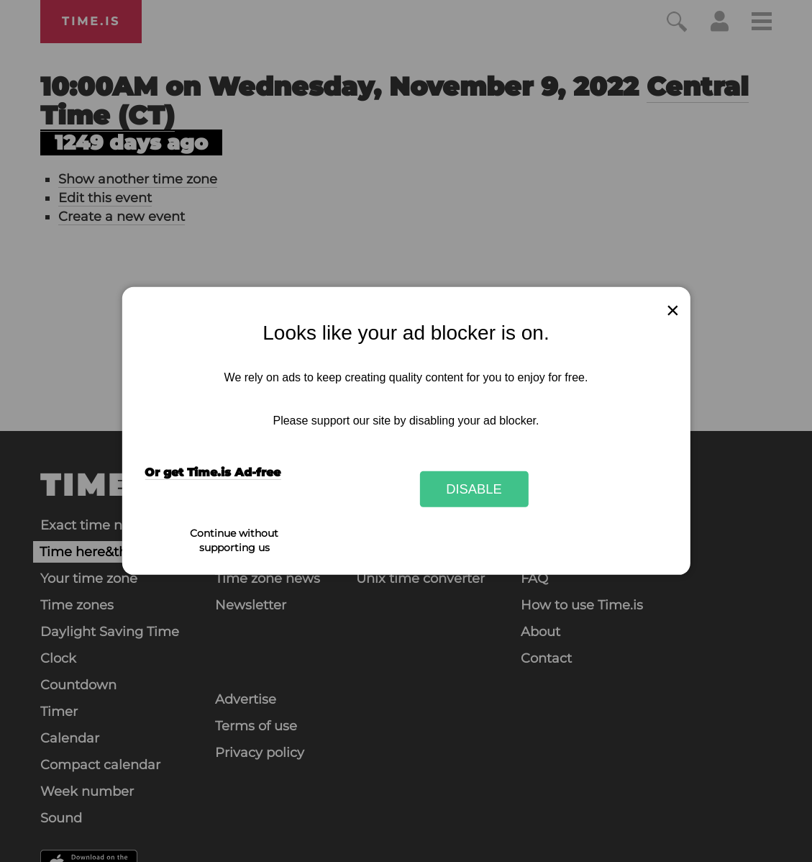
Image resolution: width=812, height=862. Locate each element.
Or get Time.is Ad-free (212, 472)
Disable (474, 488)
